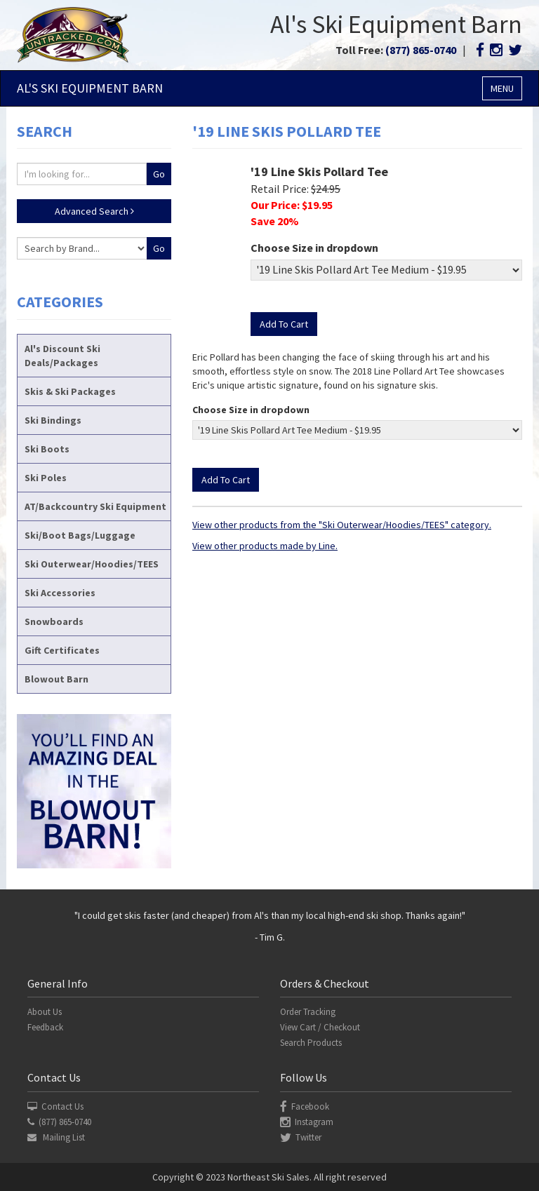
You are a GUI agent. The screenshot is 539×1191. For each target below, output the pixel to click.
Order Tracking (307, 1012)
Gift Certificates (62, 650)
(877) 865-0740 (420, 50)
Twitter (300, 1137)
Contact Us (55, 1106)
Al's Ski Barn (90, 88)
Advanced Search (94, 211)
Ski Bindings (53, 420)
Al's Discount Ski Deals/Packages (62, 355)
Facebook (304, 1106)
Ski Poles (46, 477)
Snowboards (54, 621)
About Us (44, 1012)
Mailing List (56, 1137)
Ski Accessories (60, 592)
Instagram (306, 1122)
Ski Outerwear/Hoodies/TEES (92, 564)
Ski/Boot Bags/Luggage (80, 535)
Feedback (45, 1027)
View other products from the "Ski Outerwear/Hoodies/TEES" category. (341, 524)
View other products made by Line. (265, 545)
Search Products (311, 1043)
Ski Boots (47, 449)
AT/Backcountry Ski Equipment (95, 506)
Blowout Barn (56, 679)
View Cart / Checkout (320, 1027)
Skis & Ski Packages (70, 391)
